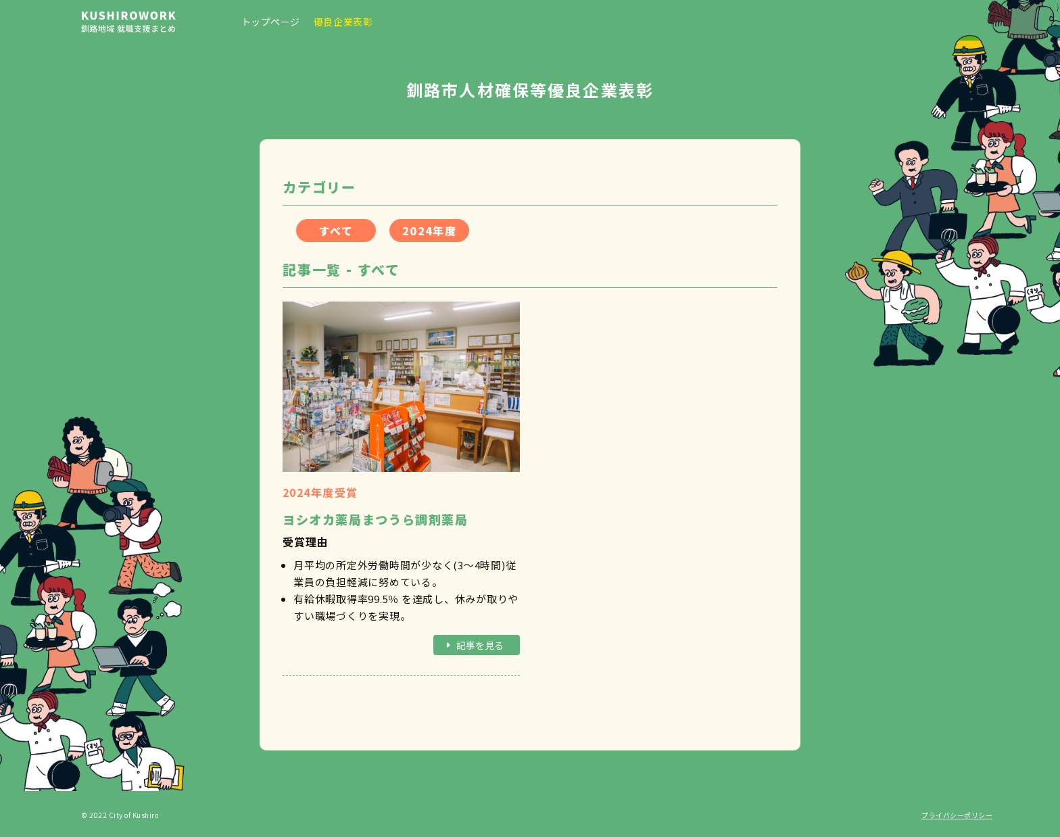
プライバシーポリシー (956, 815)
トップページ (270, 21)
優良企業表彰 (343, 21)
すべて (336, 230)
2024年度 (429, 230)
